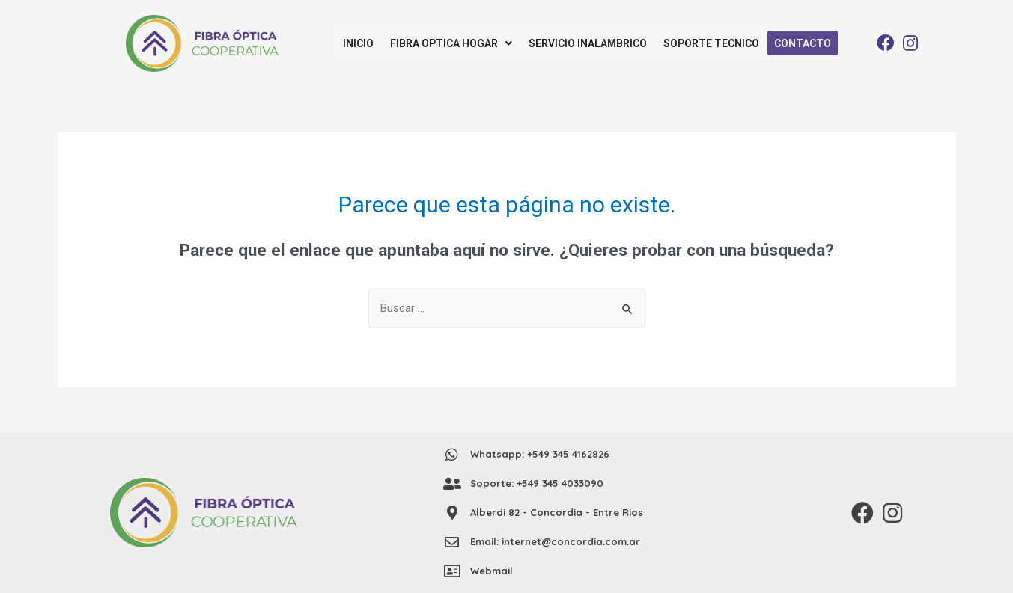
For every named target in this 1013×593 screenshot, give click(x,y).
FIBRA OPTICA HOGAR (451, 43)
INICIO (358, 43)
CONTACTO (801, 43)
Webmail (491, 571)
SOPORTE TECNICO (711, 43)
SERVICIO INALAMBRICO (588, 43)
